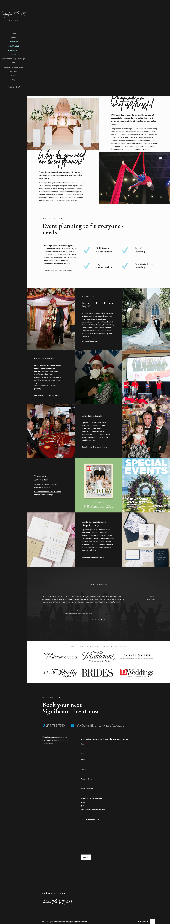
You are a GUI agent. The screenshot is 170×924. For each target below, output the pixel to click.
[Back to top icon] (152, 921)
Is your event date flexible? (92, 798)
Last (119, 754)
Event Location (87, 789)
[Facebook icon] (8, 87)
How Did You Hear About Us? (93, 810)
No (84, 805)
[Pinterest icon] (14, 87)
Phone (83, 769)
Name (84, 744)
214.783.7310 (53, 725)
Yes (84, 802)
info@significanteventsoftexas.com (99, 725)
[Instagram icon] (16, 87)
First (82, 754)
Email (84, 759)
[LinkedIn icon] (11, 87)
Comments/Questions (91, 819)
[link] (60, 656)
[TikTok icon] (19, 87)
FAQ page (49, 743)
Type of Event (86, 779)
